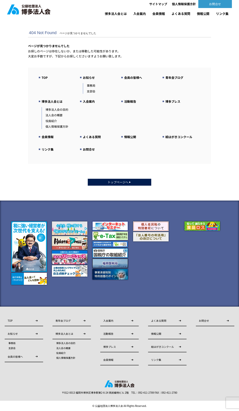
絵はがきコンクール (178, 137)
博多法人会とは (116, 13)
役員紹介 (51, 121)
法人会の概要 (54, 115)
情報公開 (203, 13)
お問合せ (215, 4)
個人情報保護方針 (184, 4)
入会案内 (139, 13)
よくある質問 (181, 13)
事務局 (91, 85)
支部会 (91, 91)
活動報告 (130, 101)
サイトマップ (158, 4)
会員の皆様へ (133, 77)
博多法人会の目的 (57, 109)
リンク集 (222, 13)
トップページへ (119, 182)
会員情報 (158, 13)
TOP (45, 77)
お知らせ (89, 77)
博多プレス (172, 101)
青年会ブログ (174, 77)
